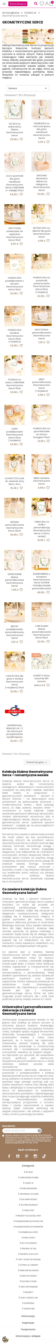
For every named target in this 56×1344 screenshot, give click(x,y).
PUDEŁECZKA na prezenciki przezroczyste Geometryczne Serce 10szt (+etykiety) (41, 285)
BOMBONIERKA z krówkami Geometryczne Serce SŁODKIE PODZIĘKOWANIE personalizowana (41, 581)
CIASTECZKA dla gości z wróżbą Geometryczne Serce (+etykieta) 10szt (14, 681)
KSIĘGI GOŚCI (29, 1237)
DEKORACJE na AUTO (29, 1254)
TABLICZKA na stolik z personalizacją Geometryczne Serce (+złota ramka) (41, 529)
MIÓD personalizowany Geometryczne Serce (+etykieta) (41, 385)
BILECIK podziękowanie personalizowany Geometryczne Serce (14, 632)
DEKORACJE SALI (29, 1248)
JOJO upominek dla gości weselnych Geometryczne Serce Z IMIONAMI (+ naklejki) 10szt (14, 183)
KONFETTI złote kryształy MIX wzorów (41, 678)
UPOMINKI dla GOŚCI (29, 1232)
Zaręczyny (29, 1210)
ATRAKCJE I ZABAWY (29, 1265)
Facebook (9, 1156)
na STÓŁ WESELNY (29, 1243)
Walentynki (29, 1308)
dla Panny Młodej (29, 1199)
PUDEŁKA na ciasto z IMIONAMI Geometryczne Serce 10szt (14, 384)
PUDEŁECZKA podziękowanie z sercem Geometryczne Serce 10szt (14, 283)
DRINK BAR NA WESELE (29, 1270)
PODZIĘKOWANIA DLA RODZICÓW (29, 1221)
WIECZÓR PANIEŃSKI (29, 1287)
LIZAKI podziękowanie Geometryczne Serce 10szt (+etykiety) (14, 434)
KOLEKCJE (29, 1183)
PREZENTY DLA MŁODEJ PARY (29, 1216)
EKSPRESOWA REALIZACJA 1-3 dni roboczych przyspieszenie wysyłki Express (14, 731)
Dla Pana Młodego (29, 1205)
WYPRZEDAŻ (29, 1303)
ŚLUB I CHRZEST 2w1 (29, 1297)
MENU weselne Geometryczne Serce (41, 480)
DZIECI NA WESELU (29, 1276)
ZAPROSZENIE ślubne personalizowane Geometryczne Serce (14, 580)
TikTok (44, 1156)
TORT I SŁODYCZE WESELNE (29, 1259)
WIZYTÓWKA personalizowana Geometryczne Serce (41, 334)
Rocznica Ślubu (29, 1281)
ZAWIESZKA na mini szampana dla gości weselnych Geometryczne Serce (41, 131)
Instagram (35, 1156)
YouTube (17, 1156)
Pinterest (26, 1156)
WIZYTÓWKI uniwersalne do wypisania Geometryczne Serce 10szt (14, 234)
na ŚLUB (29, 1172)
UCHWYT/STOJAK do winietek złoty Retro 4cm (14, 481)
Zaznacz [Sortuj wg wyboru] (28, 88)
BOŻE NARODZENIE (29, 1188)
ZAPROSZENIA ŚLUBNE (29, 1177)
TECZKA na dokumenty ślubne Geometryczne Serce (14, 129)
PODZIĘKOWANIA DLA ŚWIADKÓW (29, 1226)
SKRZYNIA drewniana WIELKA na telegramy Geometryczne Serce (41, 183)
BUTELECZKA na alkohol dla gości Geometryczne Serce (41, 232)
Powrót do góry (37, 762)
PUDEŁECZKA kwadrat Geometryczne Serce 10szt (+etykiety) (14, 335)
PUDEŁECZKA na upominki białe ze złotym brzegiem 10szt (41, 433)
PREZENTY (29, 1292)
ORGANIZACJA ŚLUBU (29, 1194)
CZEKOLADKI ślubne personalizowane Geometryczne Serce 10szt (41, 631)
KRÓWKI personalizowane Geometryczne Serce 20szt (14, 526)
